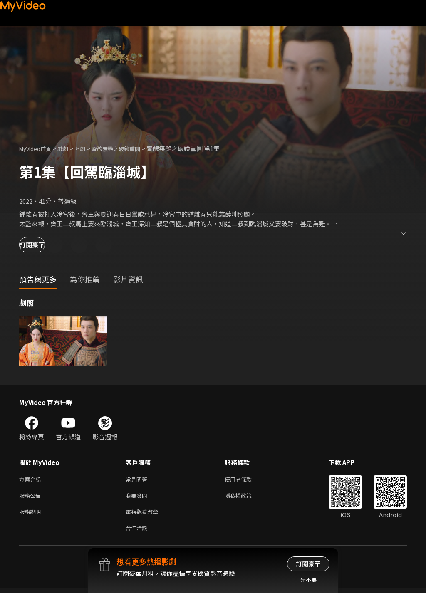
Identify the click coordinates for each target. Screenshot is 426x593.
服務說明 (31, 514)
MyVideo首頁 (38, 148)
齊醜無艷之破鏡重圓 (129, 148)
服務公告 (31, 497)
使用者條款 (245, 479)
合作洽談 (138, 532)
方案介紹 (31, 479)
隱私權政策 (245, 497)
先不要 (308, 579)
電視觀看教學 (144, 514)
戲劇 (69, 148)
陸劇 (88, 148)
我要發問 (138, 497)
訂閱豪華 (42, 244)
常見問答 (138, 479)
